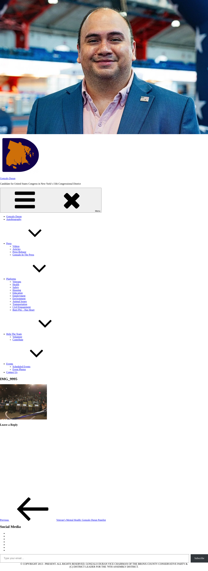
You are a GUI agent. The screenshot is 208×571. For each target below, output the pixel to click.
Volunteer (17, 336)
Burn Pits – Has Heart (23, 310)
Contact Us (12, 372)
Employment (19, 295)
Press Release (19, 252)
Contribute (18, 339)
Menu (50, 200)
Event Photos (19, 369)
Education (18, 293)
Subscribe (199, 558)
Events (33, 363)
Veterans (17, 281)
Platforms (34, 279)
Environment (19, 298)
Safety (16, 287)
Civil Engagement (22, 307)
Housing (17, 290)
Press (32, 243)
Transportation (20, 304)
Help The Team (37, 334)
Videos (16, 246)
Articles (16, 249)
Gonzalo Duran (7, 178)
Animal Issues (20, 301)
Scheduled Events (21, 366)
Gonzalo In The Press (23, 254)
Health (16, 284)
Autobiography (13, 219)
